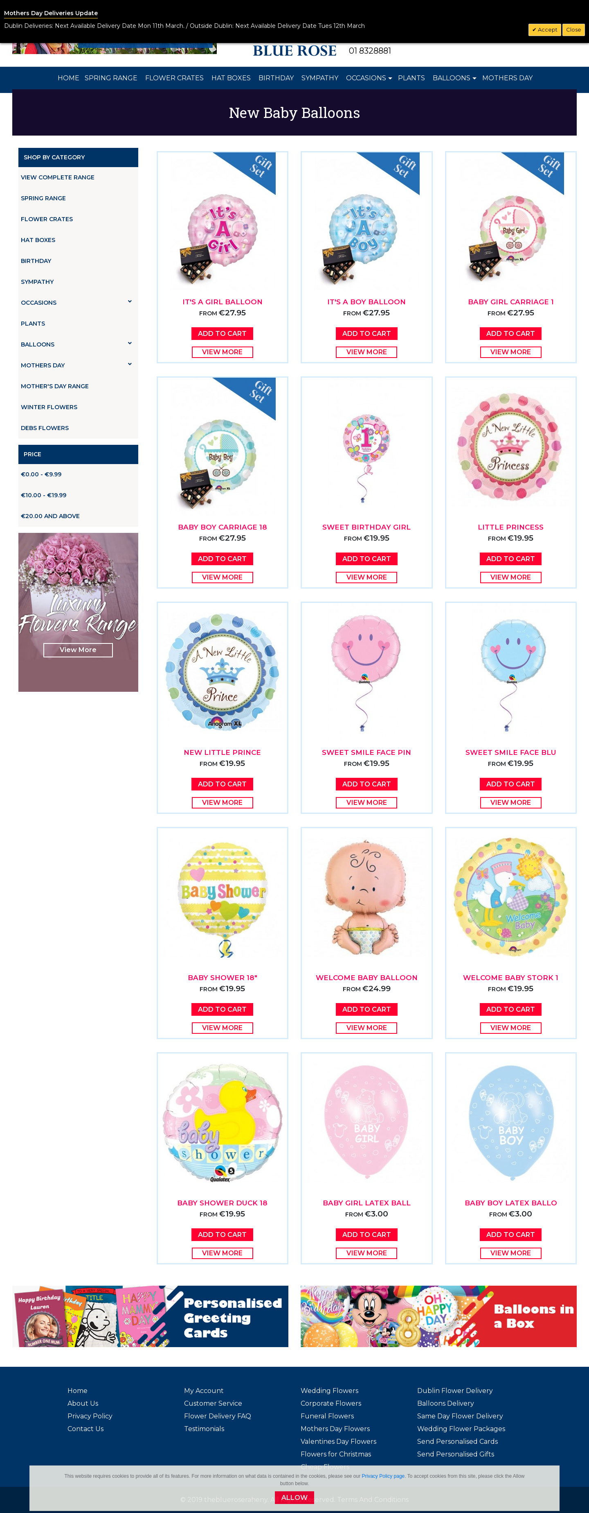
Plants (33, 323)
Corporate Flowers (331, 1403)
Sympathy (37, 281)
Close (573, 29)
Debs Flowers (45, 428)
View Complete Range (57, 177)
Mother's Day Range (55, 386)
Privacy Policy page (383, 1476)
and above (50, 516)
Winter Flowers (49, 407)
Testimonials (204, 1429)
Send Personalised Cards (457, 1441)
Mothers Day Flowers (335, 1429)
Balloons (76, 344)
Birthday (36, 261)
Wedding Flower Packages (461, 1429)
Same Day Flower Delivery (460, 1416)
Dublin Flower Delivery (455, 1391)
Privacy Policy (89, 1416)
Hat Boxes (38, 240)
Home (77, 1391)
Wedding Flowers (329, 1391)
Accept (547, 29)
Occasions (76, 302)
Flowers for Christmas (336, 1454)
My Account (204, 1391)
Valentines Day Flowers (338, 1441)
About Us (82, 1403)
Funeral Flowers (327, 1416)
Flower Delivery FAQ (217, 1416)
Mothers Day (76, 365)
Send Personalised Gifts (455, 1454)
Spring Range (43, 198)
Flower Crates (47, 219)
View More (78, 650)
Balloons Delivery (445, 1403)
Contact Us (85, 1429)
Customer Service (213, 1403)
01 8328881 (370, 51)
